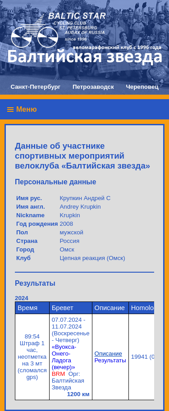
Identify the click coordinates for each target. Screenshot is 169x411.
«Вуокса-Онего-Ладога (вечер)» (64, 356)
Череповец (142, 86)
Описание (108, 353)
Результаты (110, 360)
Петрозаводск (93, 86)
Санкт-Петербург (35, 86)
